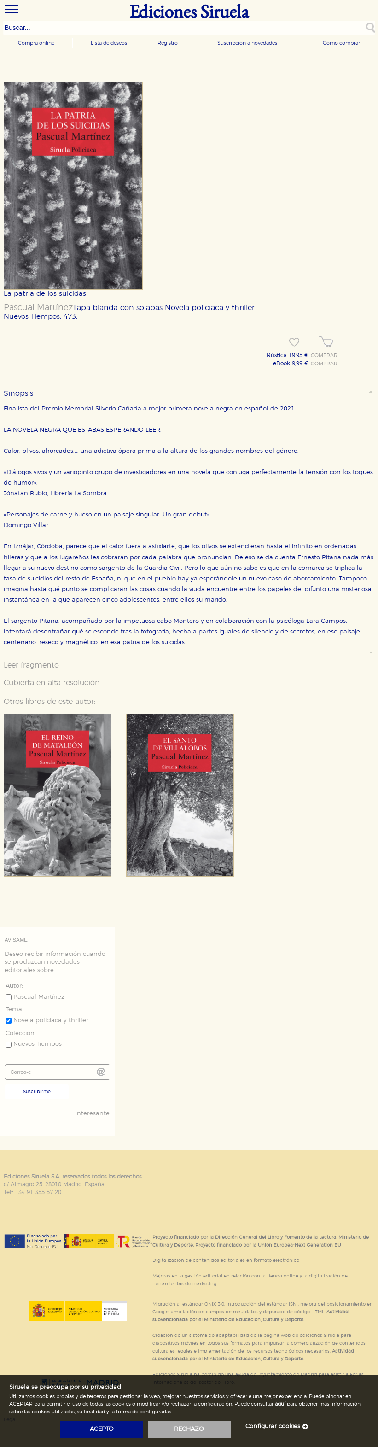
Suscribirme (37, 1092)
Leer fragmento (31, 665)
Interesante (92, 1114)
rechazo (189, 1429)
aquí (280, 1403)
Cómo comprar (341, 43)
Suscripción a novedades (247, 43)
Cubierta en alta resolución (52, 682)
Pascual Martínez (38, 308)
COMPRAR (324, 355)
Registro (167, 43)
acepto (102, 1429)
